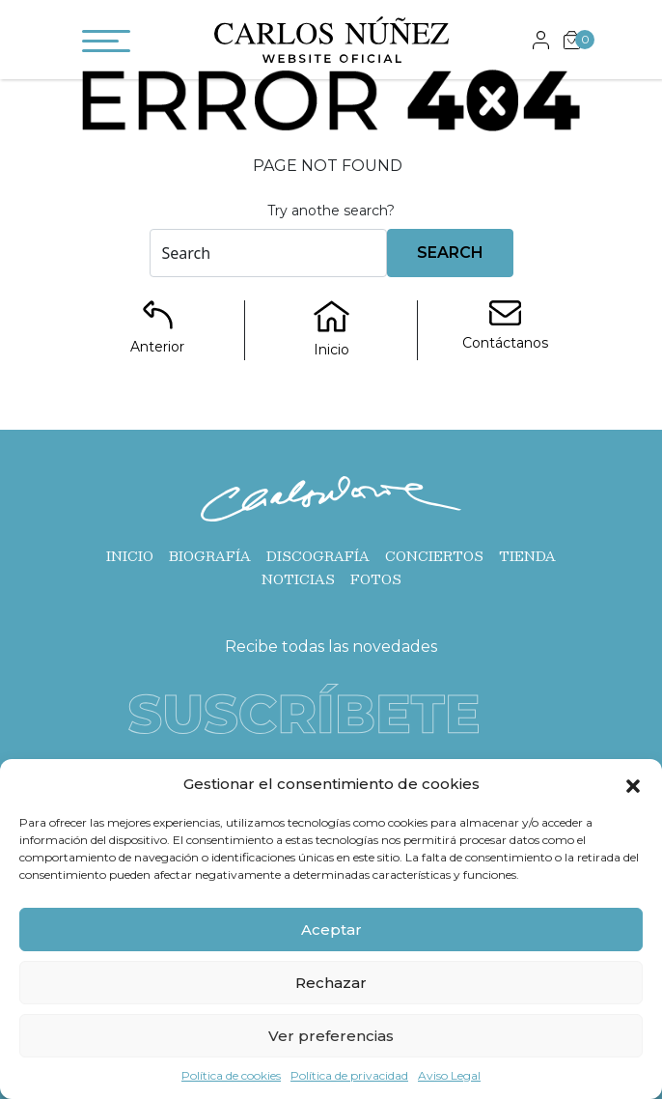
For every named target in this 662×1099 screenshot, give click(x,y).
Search (450, 252)
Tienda (527, 556)
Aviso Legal (449, 1075)
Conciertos (434, 556)
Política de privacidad (349, 1075)
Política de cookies (231, 1075)
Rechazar (331, 982)
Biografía (210, 556)
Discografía (318, 556)
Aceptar (331, 929)
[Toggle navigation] (106, 44)
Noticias (298, 579)
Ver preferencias (331, 1036)
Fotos (375, 579)
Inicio (129, 556)
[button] (633, 784)
